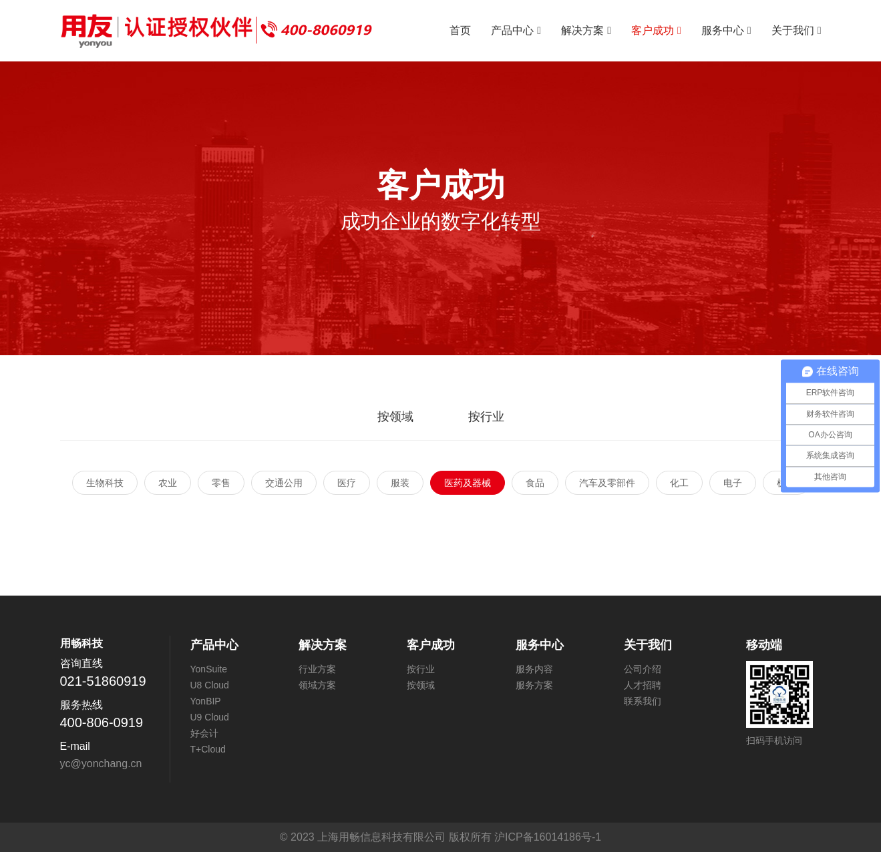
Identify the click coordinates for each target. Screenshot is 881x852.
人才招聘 (642, 685)
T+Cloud (208, 749)
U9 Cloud (209, 717)
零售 (221, 482)
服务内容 (534, 669)
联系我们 (642, 701)
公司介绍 (642, 669)
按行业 (486, 416)
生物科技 (105, 482)
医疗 (346, 482)
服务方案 (534, 685)
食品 (535, 482)
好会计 (204, 733)
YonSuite (209, 669)
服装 (400, 482)
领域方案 (317, 685)
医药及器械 (467, 482)
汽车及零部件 (607, 482)
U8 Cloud (209, 685)
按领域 (395, 416)
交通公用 (284, 482)
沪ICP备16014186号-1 (547, 837)
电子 (732, 482)
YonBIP (205, 701)
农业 (167, 482)
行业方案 (317, 669)
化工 (679, 482)
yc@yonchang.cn (101, 763)
